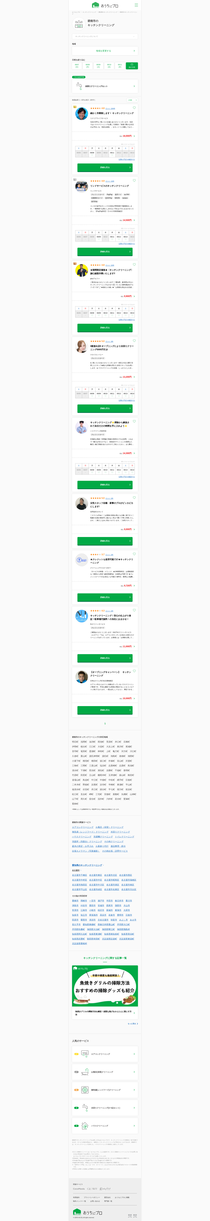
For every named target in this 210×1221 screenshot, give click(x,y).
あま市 (133, 920)
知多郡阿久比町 (79, 934)
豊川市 (129, 901)
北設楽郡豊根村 (79, 943)
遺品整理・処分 (118, 846)
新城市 (109, 910)
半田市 (109, 901)
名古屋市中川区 (96, 885)
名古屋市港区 (112, 885)
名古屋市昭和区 (111, 880)
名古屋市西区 (125, 875)
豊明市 (120, 915)
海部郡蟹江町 (108, 929)
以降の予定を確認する (127, 159)
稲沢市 (101, 910)
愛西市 (84, 920)
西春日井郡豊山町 (106, 924)
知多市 (75, 915)
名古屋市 (76, 870)
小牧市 (92, 910)
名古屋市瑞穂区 (128, 880)
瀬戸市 (101, 901)
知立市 (84, 915)
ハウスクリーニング (81, 837)
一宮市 (92, 901)
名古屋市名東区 (111, 889)
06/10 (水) (109, 66)
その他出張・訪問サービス (115, 851)
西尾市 (109, 905)
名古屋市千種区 (79, 875)
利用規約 (76, 1197)
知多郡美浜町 (127, 934)
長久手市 (76, 924)
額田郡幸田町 (93, 939)
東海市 (118, 910)
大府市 (126, 910)
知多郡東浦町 (95, 934)
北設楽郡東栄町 (126, 939)
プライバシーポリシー (92, 1197)
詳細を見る (105, 167)
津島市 (75, 905)
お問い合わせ (95, 1201)
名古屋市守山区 (79, 889)
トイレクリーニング (124, 837)
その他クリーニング (113, 841)
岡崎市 (84, 901)
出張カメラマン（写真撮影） (86, 851)
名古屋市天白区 (128, 889)
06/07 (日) (77, 66)
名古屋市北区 (110, 875)
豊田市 (92, 905)
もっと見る (132, 1024)
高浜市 (103, 915)
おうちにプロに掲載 (122, 1197)
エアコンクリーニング (82, 827)
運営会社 (107, 1197)
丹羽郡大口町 (123, 924)
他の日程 (132, 65)
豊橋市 (75, 901)
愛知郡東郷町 (89, 924)
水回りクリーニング (120, 832)
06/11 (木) (120, 66)
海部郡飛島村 (123, 929)
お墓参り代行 (102, 846)
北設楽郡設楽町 (109, 939)
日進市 (129, 915)
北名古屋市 (103, 920)
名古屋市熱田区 (79, 885)
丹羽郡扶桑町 (78, 929)
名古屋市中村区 (79, 880)
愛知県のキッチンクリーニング (87, 865)
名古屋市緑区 (95, 889)
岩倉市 (111, 915)
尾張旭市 (93, 915)
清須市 (92, 920)
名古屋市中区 (95, 880)
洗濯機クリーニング (103, 837)
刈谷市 (84, 905)
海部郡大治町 (93, 929)
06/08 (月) (88, 66)
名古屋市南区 (127, 885)
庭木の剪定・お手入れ (82, 846)
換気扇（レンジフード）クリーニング (90, 832)
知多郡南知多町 (111, 934)
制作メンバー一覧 (79, 1201)
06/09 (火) (98, 66)
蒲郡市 (118, 905)
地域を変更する (103, 51)
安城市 (101, 905)
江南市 (84, 910)
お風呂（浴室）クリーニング (109, 827)
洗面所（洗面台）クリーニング (87, 841)
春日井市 (119, 901)
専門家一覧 (108, 1201)
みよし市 (123, 920)
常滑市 (75, 910)
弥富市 (114, 920)
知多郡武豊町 (78, 939)
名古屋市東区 (95, 875)
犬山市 (126, 905)
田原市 (75, 920)
